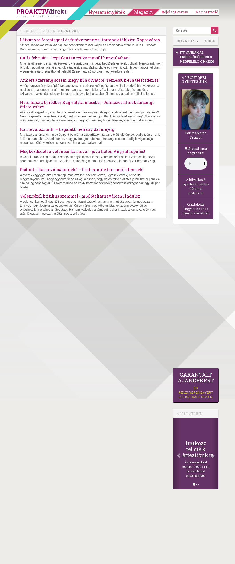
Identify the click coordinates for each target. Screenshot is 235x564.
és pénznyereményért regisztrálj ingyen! (196, 385)
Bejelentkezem (175, 12)
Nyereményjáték (107, 12)
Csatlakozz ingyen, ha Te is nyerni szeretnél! (195, 208)
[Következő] (215, 453)
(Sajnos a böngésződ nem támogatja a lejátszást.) (195, 164)
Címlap (210, 40)
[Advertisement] (196, 297)
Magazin (143, 12)
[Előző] (176, 453)
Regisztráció (207, 12)
